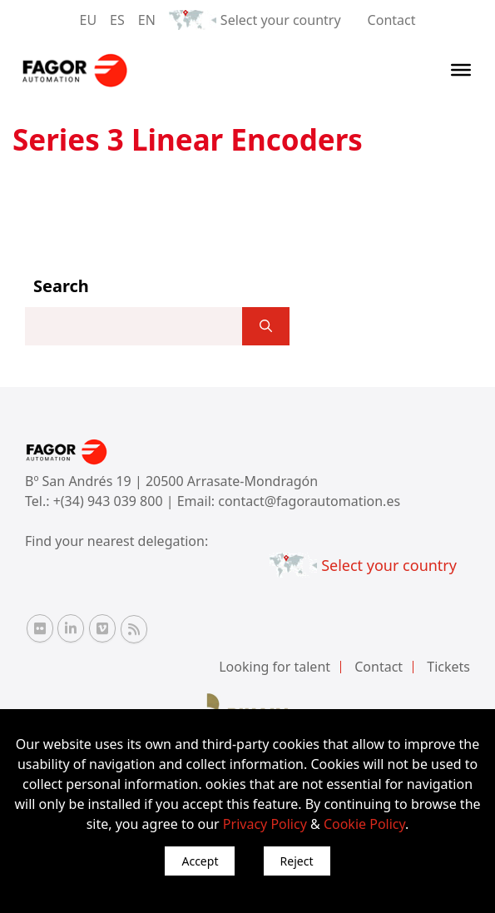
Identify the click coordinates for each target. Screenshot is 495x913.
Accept (199, 861)
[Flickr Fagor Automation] (40, 628)
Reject (297, 861)
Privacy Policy (265, 824)
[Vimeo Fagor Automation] (102, 628)
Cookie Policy (364, 824)
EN (147, 20)
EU (88, 20)
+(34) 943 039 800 (109, 501)
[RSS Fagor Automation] (134, 629)
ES (117, 20)
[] (266, 326)
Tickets (448, 666)
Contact (392, 20)
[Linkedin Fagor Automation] (70, 628)
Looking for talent (274, 666)
